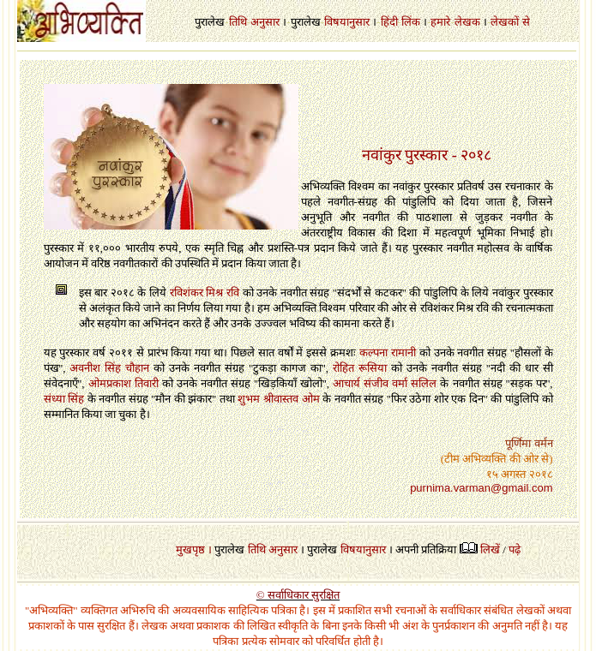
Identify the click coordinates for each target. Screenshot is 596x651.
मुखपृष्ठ (190, 549)
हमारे (440, 21)
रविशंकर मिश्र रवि (204, 292)
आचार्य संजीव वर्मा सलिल (384, 383)
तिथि (238, 21)
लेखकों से (510, 21)
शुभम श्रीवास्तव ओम (278, 398)
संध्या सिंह (64, 398)
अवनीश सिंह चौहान (109, 367)
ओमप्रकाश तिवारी (123, 383)
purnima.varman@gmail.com (481, 487)
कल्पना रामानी (387, 352)
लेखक (467, 21)
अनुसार (265, 21)
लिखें (490, 549)
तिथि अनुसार (273, 549)
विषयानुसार (347, 21)
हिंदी (389, 21)
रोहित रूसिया (360, 367)
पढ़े (515, 549)
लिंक (410, 21)
